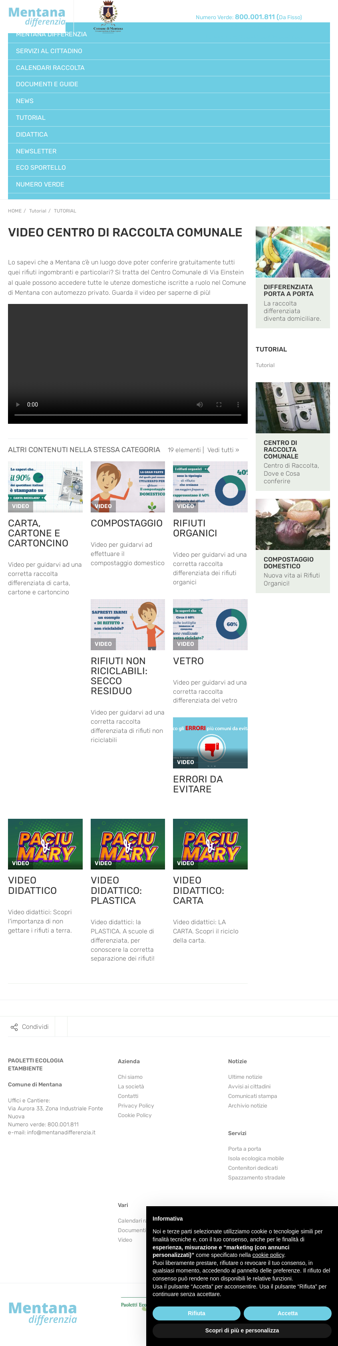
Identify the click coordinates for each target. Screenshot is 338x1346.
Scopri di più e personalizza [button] (242, 1330)
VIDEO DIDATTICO (32, 885)
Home (15, 211)
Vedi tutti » (223, 450)
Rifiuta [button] (196, 1313)
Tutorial (65, 211)
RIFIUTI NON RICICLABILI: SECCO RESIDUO (119, 676)
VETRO (188, 661)
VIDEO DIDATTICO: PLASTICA (116, 890)
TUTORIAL (271, 349)
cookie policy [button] (268, 1255)
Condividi (35, 1026)
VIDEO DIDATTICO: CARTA (198, 890)
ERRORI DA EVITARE (198, 784)
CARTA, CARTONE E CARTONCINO (38, 533)
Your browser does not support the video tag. (128, 364)
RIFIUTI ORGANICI (195, 528)
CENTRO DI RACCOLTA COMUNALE (281, 449)
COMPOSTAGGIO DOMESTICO (289, 563)
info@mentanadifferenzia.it (61, 1132)
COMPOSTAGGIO (127, 523)
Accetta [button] (288, 1313)
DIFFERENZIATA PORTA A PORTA (289, 290)
